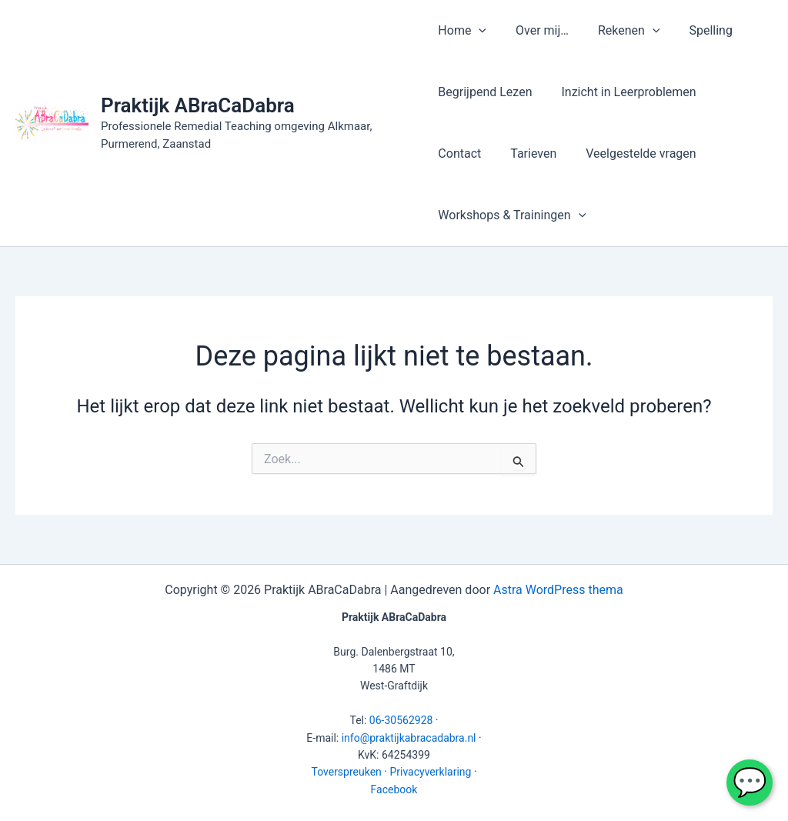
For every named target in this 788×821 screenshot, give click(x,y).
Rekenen (620, 31)
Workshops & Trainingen (512, 215)
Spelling (697, 30)
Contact (738, 92)
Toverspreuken (346, 772)
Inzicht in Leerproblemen (623, 92)
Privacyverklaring (430, 772)
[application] (478, 31)
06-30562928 (401, 720)
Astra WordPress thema (558, 589)
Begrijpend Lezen (485, 92)
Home (462, 31)
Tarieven (461, 153)
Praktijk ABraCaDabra (198, 105)
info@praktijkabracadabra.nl (409, 738)
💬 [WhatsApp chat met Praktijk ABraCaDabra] (750, 782)
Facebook (394, 789)
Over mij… (537, 30)
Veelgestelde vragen (564, 153)
